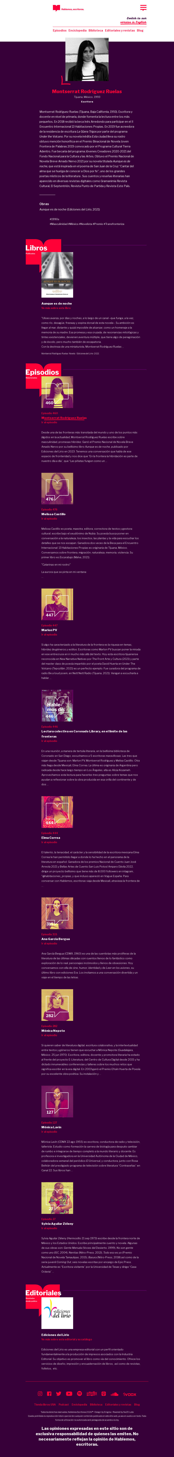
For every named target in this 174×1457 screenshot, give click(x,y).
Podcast (64, 1404)
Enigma (107, 1412)
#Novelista (85, 223)
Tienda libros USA (45, 1404)
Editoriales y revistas (120, 30)
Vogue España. (113, 876)
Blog (140, 30)
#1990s (54, 219)
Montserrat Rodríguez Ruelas (54, 353)
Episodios (60, 30)
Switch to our (133, 21)
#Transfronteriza (114, 223)
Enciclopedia (78, 30)
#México (73, 223)
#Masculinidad (59, 223)
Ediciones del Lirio (85, 353)
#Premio (98, 223)
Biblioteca (96, 30)
